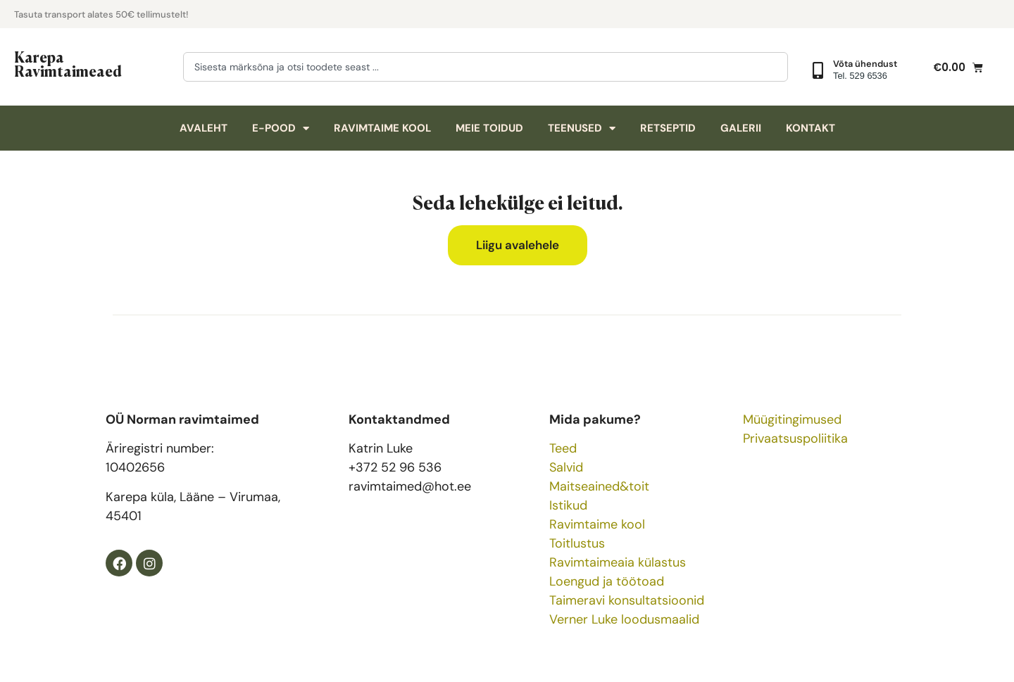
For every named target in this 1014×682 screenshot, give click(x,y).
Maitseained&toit (599, 486)
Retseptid (668, 128)
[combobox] (485, 67)
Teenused (581, 128)
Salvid (566, 467)
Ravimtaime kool (382, 128)
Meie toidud (489, 128)
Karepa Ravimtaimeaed (68, 63)
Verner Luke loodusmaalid (624, 619)
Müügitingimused (792, 419)
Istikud (568, 505)
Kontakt (810, 128)
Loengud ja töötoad (606, 581)
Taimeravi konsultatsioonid (626, 600)
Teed (563, 448)
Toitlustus (577, 543)
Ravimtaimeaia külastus (617, 562)
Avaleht (203, 128)
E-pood (280, 128)
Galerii (740, 128)
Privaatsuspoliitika (795, 438)
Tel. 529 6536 (860, 75)
